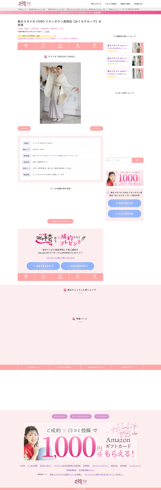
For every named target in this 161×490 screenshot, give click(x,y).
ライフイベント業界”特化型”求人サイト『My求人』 (104, 474)
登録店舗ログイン (86, 470)
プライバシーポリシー (100, 465)
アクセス (94, 45)
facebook (102, 416)
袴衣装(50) (60, 45)
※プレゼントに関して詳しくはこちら (60, 258)
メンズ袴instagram (80, 416)
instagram (59, 416)
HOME (22, 465)
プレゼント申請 (65, 367)
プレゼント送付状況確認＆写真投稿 (67, 465)
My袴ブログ (127, 367)
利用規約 (86, 465)
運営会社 (114, 465)
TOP (26, 45)
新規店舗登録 (71, 470)
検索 (137, 160)
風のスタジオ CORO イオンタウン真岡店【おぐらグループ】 (55, 155)
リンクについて (135, 465)
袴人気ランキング (96, 367)
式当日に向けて (46, 465)
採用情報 (123, 465)
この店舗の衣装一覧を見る (60, 221)
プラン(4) (77, 45)
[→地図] (47, 31)
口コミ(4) (43, 45)
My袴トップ (33, 367)
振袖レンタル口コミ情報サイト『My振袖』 (66, 474)
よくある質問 (33, 465)
